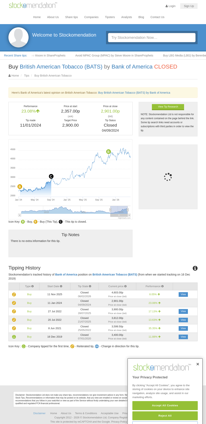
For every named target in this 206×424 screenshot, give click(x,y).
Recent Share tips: (15, 55)
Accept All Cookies (165, 416)
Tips (26, 75)
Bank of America (132, 66)
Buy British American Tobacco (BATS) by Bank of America (134, 92)
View (183, 294)
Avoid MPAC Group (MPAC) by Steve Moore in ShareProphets (116, 55)
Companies (91, 17)
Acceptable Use (109, 413)
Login (170, 6)
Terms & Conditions (86, 413)
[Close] (197, 375)
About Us (53, 17)
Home (37, 17)
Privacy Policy (119, 421)
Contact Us (157, 17)
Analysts (126, 17)
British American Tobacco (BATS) (61, 66)
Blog (141, 17)
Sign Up (189, 6)
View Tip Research (168, 106)
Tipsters (110, 17)
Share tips (71, 17)
